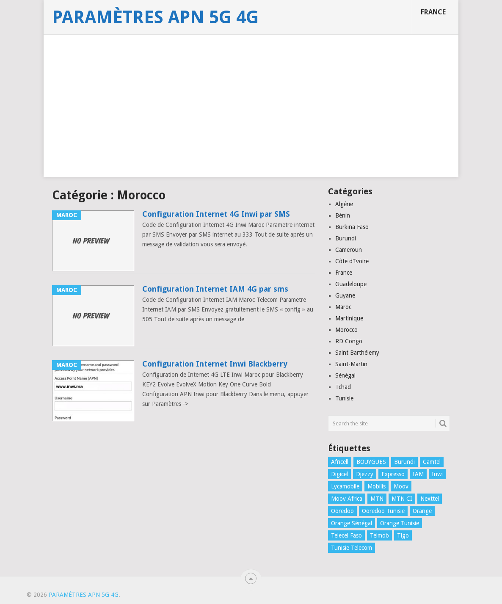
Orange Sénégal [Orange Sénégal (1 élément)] (351, 523)
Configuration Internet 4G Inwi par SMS (216, 214)
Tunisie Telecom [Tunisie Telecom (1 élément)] (351, 547)
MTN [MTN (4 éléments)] (376, 498)
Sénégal (345, 375)
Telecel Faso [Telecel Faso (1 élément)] (346, 535)
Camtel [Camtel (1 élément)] (432, 461)
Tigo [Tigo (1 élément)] (403, 535)
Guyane (345, 295)
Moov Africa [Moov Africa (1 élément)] (346, 498)
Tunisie (344, 398)
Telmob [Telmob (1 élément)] (379, 535)
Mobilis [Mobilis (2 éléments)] (376, 486)
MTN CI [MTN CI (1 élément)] (402, 498)
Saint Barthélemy (357, 352)
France (433, 12)
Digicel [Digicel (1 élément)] (339, 474)
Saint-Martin (351, 364)
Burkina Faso (352, 226)
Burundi (345, 238)
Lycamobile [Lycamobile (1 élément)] (345, 486)
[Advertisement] (251, 117)
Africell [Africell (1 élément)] (339, 461)
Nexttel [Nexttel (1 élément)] (429, 498)
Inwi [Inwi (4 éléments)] (437, 474)
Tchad (343, 386)
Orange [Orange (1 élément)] (422, 510)
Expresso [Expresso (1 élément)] (393, 474)
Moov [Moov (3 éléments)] (401, 486)
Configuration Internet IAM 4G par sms (215, 288)
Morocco (346, 329)
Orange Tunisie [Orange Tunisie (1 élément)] (399, 523)
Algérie (344, 204)
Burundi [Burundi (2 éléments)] (404, 461)
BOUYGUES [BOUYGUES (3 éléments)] (371, 461)
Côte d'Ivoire (352, 261)
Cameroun (348, 249)
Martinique (349, 318)
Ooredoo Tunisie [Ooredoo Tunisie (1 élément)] (383, 510)
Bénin (342, 215)
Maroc (343, 306)
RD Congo (348, 341)
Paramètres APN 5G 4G (155, 17)
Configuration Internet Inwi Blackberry (214, 363)
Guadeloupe (351, 284)
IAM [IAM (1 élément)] (418, 474)
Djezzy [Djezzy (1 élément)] (364, 474)
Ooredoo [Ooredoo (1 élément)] (342, 510)
